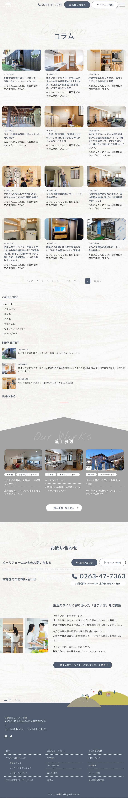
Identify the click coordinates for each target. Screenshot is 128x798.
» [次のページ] (87, 281)
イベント (8, 304)
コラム (7, 314)
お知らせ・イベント (56, 751)
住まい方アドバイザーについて (20, 780)
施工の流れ (52, 772)
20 (74, 281)
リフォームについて (19, 772)
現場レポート (10, 333)
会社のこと (9, 324)
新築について (16, 763)
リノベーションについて (21, 768)
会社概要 (92, 765)
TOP (8, 751)
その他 (7, 319)
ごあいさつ (9, 309)
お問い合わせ (94, 758)
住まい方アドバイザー (15, 328)
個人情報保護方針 (96, 780)
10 (68, 281)
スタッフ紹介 (94, 772)
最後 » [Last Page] (97, 281)
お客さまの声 (53, 765)
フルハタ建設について (16, 758)
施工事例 (51, 758)
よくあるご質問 (95, 751)
